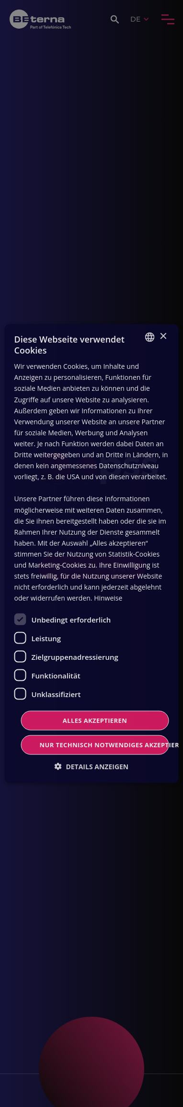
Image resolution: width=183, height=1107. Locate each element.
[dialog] (91, 553)
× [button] (162, 336)
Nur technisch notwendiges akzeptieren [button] (104, 745)
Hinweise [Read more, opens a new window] (108, 597)
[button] (92, 766)
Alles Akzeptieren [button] (95, 720)
